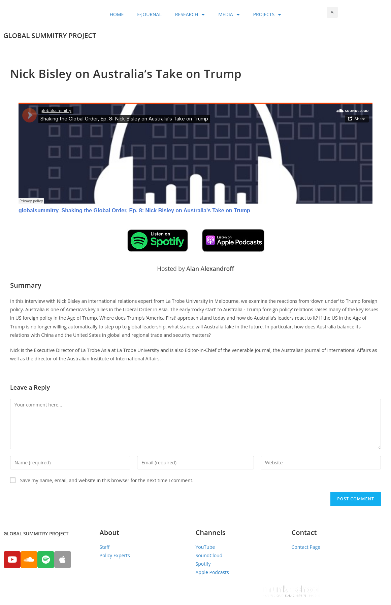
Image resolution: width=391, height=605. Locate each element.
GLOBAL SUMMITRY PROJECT (49, 35)
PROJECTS (267, 14)
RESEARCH (190, 14)
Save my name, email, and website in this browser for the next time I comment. (107, 480)
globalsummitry (39, 210)
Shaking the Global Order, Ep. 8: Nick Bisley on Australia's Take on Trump (155, 210)
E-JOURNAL (149, 14)
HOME (117, 14)
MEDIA (228, 14)
